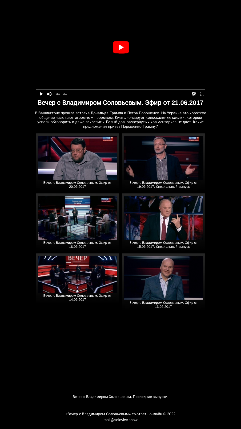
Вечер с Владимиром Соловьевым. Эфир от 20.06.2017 (77, 182)
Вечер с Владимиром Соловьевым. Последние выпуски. (121, 397)
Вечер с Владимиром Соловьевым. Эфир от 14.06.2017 (77, 295)
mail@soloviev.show (120, 420)
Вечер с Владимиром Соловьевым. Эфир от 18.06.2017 (77, 243)
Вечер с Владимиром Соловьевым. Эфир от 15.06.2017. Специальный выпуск (163, 243)
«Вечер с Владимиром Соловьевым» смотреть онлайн (113, 414)
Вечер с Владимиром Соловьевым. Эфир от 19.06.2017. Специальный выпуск (163, 182)
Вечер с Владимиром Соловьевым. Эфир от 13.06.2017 (163, 303)
